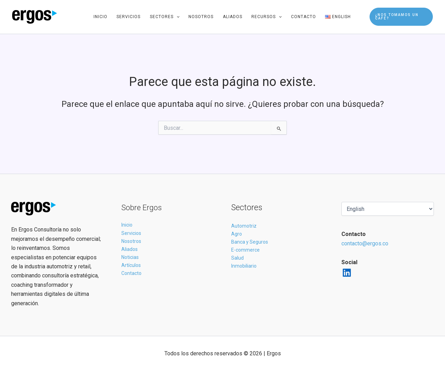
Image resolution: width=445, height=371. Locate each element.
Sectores (164, 17)
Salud (237, 258)
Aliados (232, 16)
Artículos (131, 265)
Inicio (100, 16)
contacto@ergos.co (364, 243)
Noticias (130, 257)
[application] (176, 17)
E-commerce (245, 250)
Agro (236, 234)
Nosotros (200, 16)
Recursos (266, 17)
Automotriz (244, 226)
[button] (401, 17)
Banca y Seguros (249, 242)
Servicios (128, 16)
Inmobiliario (244, 266)
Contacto (303, 16)
